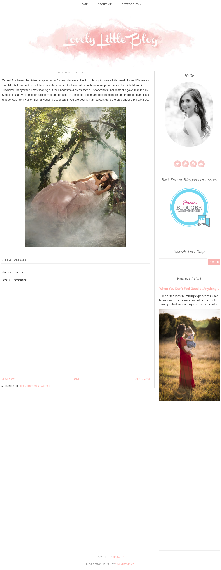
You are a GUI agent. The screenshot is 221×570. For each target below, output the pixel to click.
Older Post (142, 379)
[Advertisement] (189, 478)
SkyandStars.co (124, 564)
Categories (132, 4)
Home (84, 4)
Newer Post (9, 379)
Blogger (118, 557)
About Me (104, 4)
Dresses (20, 259)
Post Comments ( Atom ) (34, 385)
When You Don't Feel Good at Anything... (189, 289)
